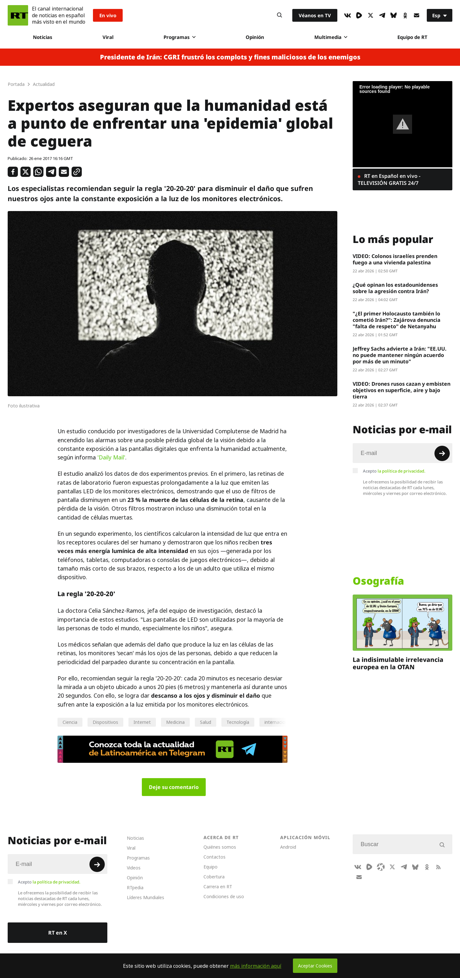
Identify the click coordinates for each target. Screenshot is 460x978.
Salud (205, 722)
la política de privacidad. (401, 471)
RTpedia (135, 887)
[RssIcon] (438, 867)
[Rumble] (359, 15)
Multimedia (330, 37)
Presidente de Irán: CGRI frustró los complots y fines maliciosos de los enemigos (230, 57)
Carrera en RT (217, 886)
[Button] (279, 15)
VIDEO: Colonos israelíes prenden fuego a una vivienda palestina (395, 259)
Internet (142, 722)
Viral (108, 37)
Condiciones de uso (223, 896)
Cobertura (214, 876)
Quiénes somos (219, 847)
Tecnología (237, 722)
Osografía (378, 581)
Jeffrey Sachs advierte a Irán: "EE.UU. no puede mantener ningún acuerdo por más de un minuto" (400, 355)
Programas (179, 37)
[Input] (402, 453)
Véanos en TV (315, 15)
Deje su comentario (174, 787)
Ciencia (70, 722)
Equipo (210, 866)
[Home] (18, 15)
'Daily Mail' (111, 457)
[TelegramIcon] (382, 15)
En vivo (107, 15)
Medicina (175, 722)
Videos (134, 867)
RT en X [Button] (57, 932)
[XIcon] (370, 15)
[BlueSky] (393, 15)
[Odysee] (381, 867)
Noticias (42, 37)
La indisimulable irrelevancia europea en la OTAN (398, 663)
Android (288, 847)
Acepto (394, 471)
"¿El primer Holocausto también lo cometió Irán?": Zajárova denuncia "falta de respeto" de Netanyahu (397, 320)
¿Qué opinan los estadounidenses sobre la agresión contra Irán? (395, 288)
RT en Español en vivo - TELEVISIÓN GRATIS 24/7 (389, 179)
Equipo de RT (412, 37)
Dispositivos (105, 722)
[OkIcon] (405, 15)
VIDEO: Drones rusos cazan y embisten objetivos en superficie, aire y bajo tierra (401, 390)
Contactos (214, 856)
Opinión (255, 37)
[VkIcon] (347, 15)
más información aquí (255, 966)
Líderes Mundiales (145, 897)
